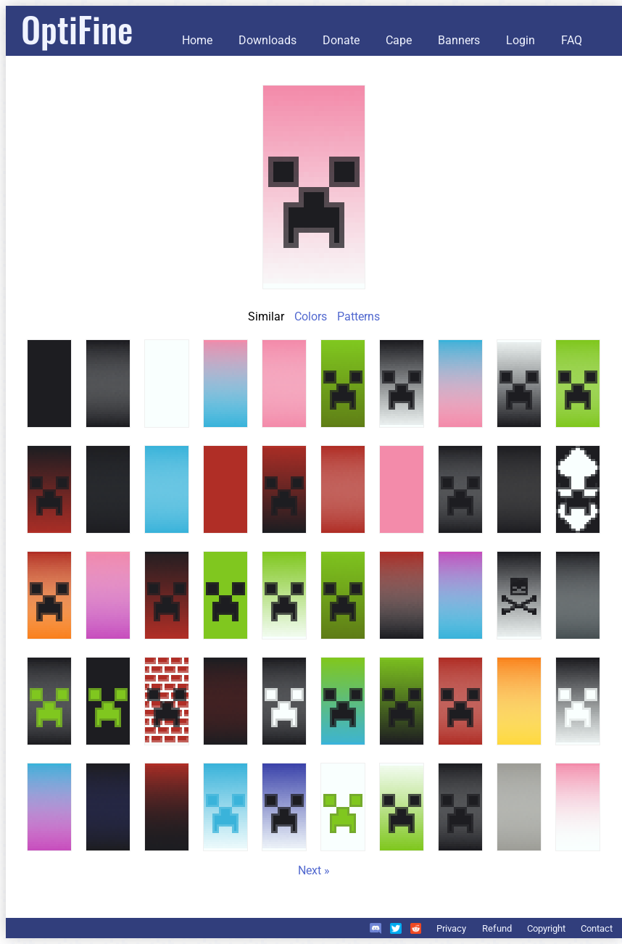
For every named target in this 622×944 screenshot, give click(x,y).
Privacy (451, 928)
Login (520, 40)
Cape (399, 40)
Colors (310, 316)
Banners (459, 40)
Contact (597, 928)
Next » (314, 870)
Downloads (268, 40)
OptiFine (77, 28)
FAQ (571, 40)
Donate (341, 40)
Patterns (358, 316)
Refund (497, 928)
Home (197, 40)
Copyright (546, 928)
